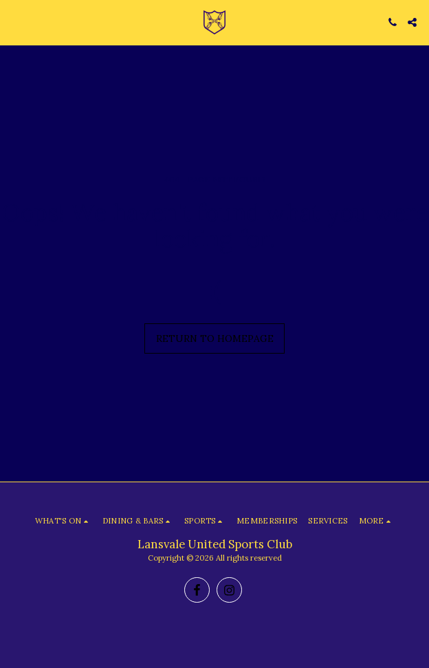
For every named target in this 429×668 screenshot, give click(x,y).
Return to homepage (215, 338)
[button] (15, 21)
